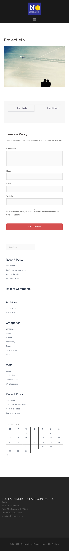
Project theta (52, 108)
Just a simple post (13, 278)
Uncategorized (11, 350)
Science (9, 337)
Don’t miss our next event (16, 270)
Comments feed (12, 380)
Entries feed (10, 375)
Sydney (55, 544)
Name (9, 171)
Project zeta (22, 108)
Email (9, 184)
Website (9, 196)
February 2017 (12, 308)
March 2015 (10, 313)
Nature (8, 333)
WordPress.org (12, 384)
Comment (11, 149)
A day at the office (13, 274)
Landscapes (11, 329)
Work (8, 355)
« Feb (8, 455)
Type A (8, 346)
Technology (10, 342)
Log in (8, 371)
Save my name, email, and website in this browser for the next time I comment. (32, 213)
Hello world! (10, 266)
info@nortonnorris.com (12, 516)
